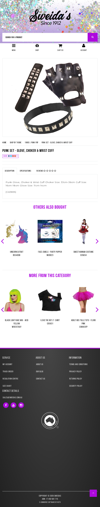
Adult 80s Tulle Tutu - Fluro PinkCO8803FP (83, 323)
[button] (93, 493)
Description (9, 171)
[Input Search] (45, 37)
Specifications (25, 171)
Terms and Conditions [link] (78, 364)
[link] (6, 405)
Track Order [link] (8, 372)
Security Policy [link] (75, 386)
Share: (10, 156)
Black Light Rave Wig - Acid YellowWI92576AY (16, 323)
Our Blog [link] (39, 372)
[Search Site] (93, 37)
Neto (59, 502)
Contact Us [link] (40, 379)
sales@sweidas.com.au (12, 397)
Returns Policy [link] (75, 379)
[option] (17, 241)
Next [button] (97, 241)
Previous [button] (3, 241)
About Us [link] (39, 364)
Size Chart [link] (7, 386)
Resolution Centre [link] (10, 379)
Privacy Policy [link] (75, 372)
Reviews (46, 171)
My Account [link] (7, 364)
